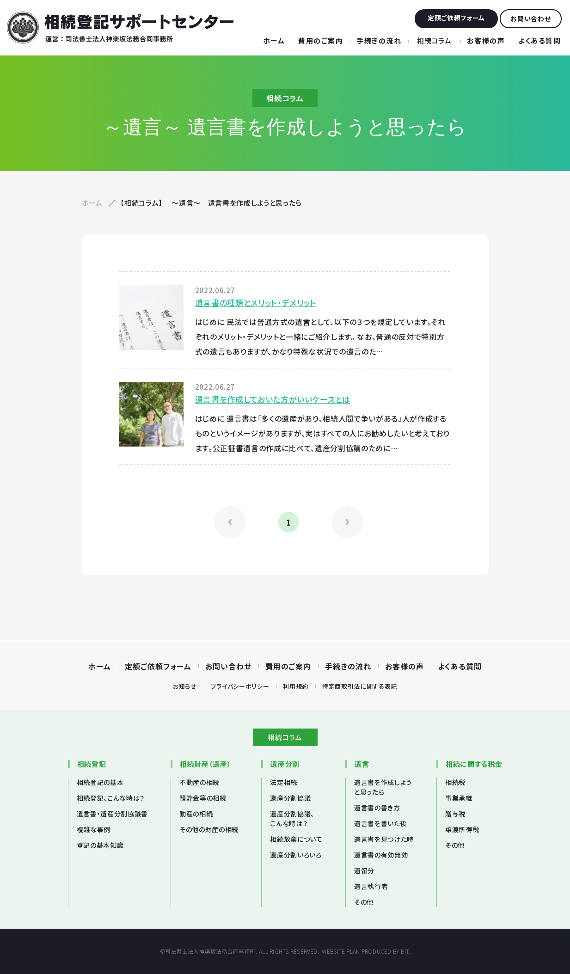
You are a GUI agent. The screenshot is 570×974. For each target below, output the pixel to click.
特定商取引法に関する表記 (359, 686)
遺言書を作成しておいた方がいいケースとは (273, 399)
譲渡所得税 (462, 829)
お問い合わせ (228, 666)
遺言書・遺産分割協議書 (112, 813)
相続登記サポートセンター (120, 27)
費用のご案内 (320, 40)
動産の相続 (196, 813)
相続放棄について (296, 839)
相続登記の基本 (100, 782)
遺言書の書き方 (377, 807)
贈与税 (455, 813)
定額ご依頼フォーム (158, 666)
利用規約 (295, 686)
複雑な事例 (93, 829)
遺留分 (364, 870)
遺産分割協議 (290, 797)
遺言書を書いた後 (380, 823)
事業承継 (458, 797)
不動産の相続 (199, 782)
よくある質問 (539, 40)
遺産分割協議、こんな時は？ (292, 818)
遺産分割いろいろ (295, 854)
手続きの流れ (378, 40)
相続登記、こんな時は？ (111, 797)
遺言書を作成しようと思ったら (383, 787)
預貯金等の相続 (203, 797)
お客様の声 (486, 40)
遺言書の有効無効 (381, 854)
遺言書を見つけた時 (384, 839)
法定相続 (283, 782)
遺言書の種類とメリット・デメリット (255, 302)
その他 (364, 902)
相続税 (455, 782)
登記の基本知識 (100, 845)
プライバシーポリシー (240, 686)
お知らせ (185, 686)
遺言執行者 (371, 886)
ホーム (274, 40)
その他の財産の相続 (209, 829)
